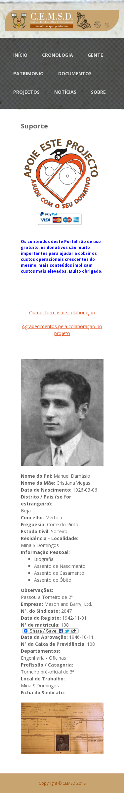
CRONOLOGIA (57, 55)
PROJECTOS (26, 92)
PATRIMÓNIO (28, 73)
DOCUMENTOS (75, 73)
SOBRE (98, 92)
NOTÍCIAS (65, 92)
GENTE (95, 55)
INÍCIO (20, 55)
